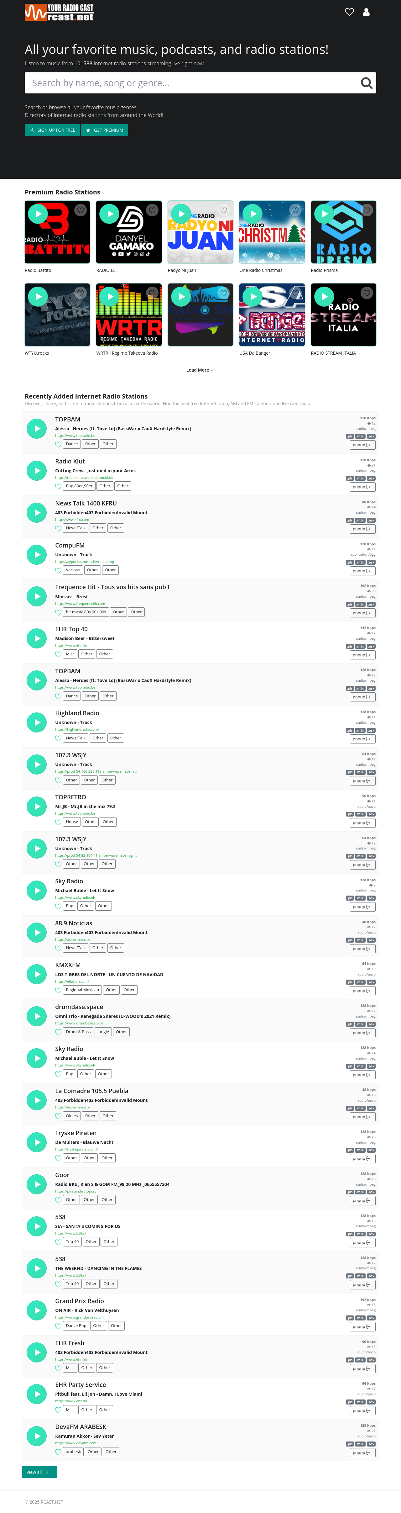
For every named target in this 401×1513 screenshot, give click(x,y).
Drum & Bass (78, 1031)
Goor (62, 1175)
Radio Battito (38, 270)
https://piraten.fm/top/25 (75, 1191)
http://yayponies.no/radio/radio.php (84, 561)
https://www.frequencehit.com (80, 603)
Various (73, 570)
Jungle (103, 1031)
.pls (349, 436)
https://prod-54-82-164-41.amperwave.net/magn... (96, 855)
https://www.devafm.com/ (76, 1443)
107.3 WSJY (70, 755)
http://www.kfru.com (72, 519)
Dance (72, 444)
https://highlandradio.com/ (77, 729)
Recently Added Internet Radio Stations (86, 396)
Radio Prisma (324, 270)
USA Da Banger (254, 353)
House (72, 821)
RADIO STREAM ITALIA (333, 353)
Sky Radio (69, 881)
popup (361, 444)
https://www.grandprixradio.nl (80, 1317)
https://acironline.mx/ (73, 939)
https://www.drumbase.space (79, 1023)
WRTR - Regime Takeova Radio (127, 353)
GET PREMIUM (104, 130)
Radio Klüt (70, 461)
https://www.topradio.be (75, 435)
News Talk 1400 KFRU (86, 503)
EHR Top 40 (71, 629)
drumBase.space (79, 1006)
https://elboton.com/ (72, 981)
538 (60, 1217)
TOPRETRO (70, 797)
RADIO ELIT (107, 270)
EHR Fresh (69, 1343)
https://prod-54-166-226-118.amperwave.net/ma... (96, 771)
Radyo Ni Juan (182, 270)
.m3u (360, 436)
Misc (70, 654)
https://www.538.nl (70, 1233)
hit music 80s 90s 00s (86, 612)
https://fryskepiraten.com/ (76, 1149)
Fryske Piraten (76, 1133)
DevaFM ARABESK (80, 1426)
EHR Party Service (80, 1384)
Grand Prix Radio (79, 1301)
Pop (69, 905)
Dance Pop (76, 1325)
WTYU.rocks (37, 353)
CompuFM (70, 545)
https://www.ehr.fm (71, 645)
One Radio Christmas (260, 270)
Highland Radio (77, 713)
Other (90, 444)
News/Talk (76, 528)
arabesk (73, 1451)
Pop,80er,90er (79, 486)
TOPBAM (68, 419)
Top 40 (72, 1241)
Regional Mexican (82, 989)
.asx (371, 436)
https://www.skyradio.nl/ (75, 897)
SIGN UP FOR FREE (52, 130)
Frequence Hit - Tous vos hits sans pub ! (112, 587)
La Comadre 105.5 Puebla (91, 1091)
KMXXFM (68, 964)
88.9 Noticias (73, 923)
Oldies (72, 1116)
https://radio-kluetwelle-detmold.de (84, 477)
